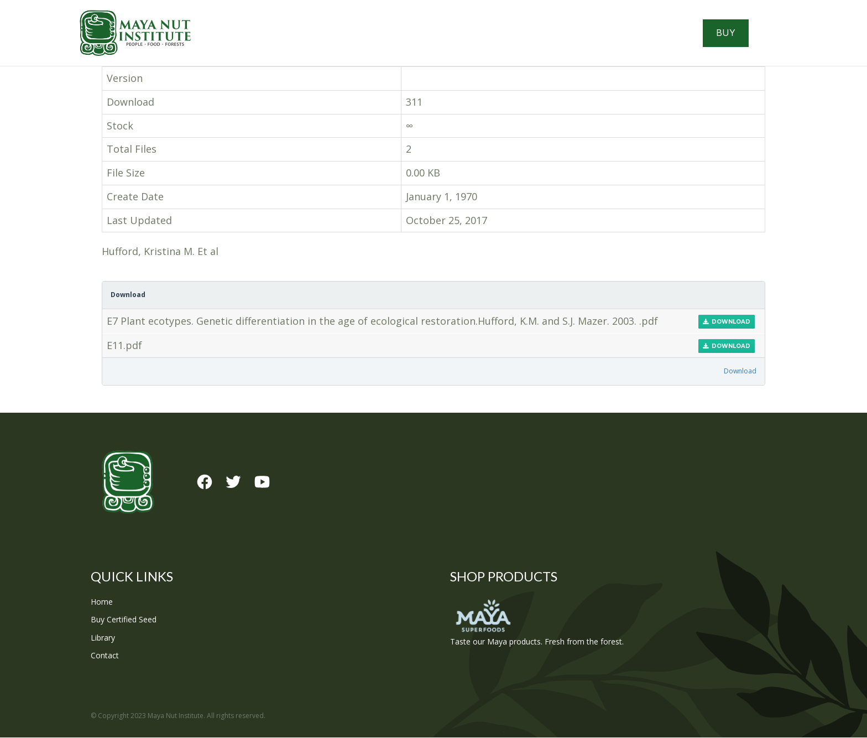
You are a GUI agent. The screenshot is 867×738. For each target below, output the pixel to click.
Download (726, 322)
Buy (727, 33)
